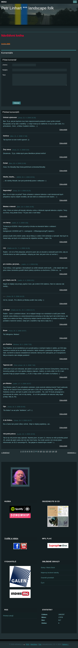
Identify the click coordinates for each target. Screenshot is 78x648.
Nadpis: (5, 70)
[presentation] (36, 93)
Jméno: (5, 65)
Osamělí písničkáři (47, 578)
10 (41, 451)
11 (44, 451)
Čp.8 (42, 583)
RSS (27, 644)
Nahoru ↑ (65, 644)
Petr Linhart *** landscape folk (27, 8)
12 (47, 451)
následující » (71, 453)
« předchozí (5, 453)
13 (50, 451)
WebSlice (33, 644)
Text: (4, 75)
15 (56, 451)
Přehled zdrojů (8, 616)
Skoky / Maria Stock (48, 567)
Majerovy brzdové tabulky (50, 573)
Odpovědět (63, 130)
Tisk (39, 644)
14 (53, 451)
